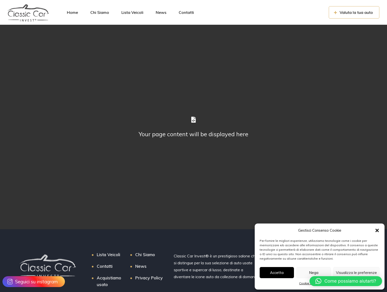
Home (72, 12)
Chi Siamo (99, 12)
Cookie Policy (308, 283)
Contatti (186, 12)
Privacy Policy (149, 277)
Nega (313, 272)
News (161, 12)
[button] (377, 230)
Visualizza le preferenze (356, 272)
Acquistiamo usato (109, 281)
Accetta (277, 272)
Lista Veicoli (132, 12)
